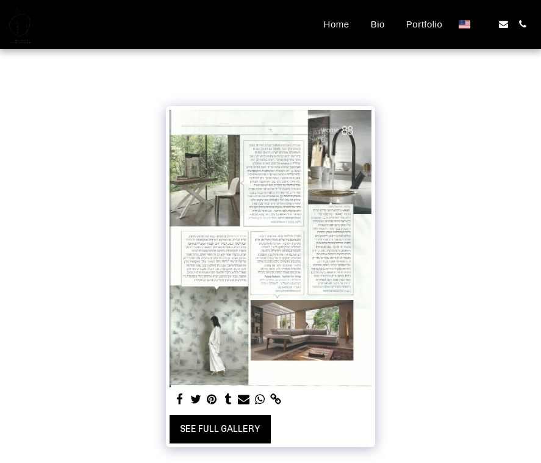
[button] (484, 24)
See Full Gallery (220, 428)
